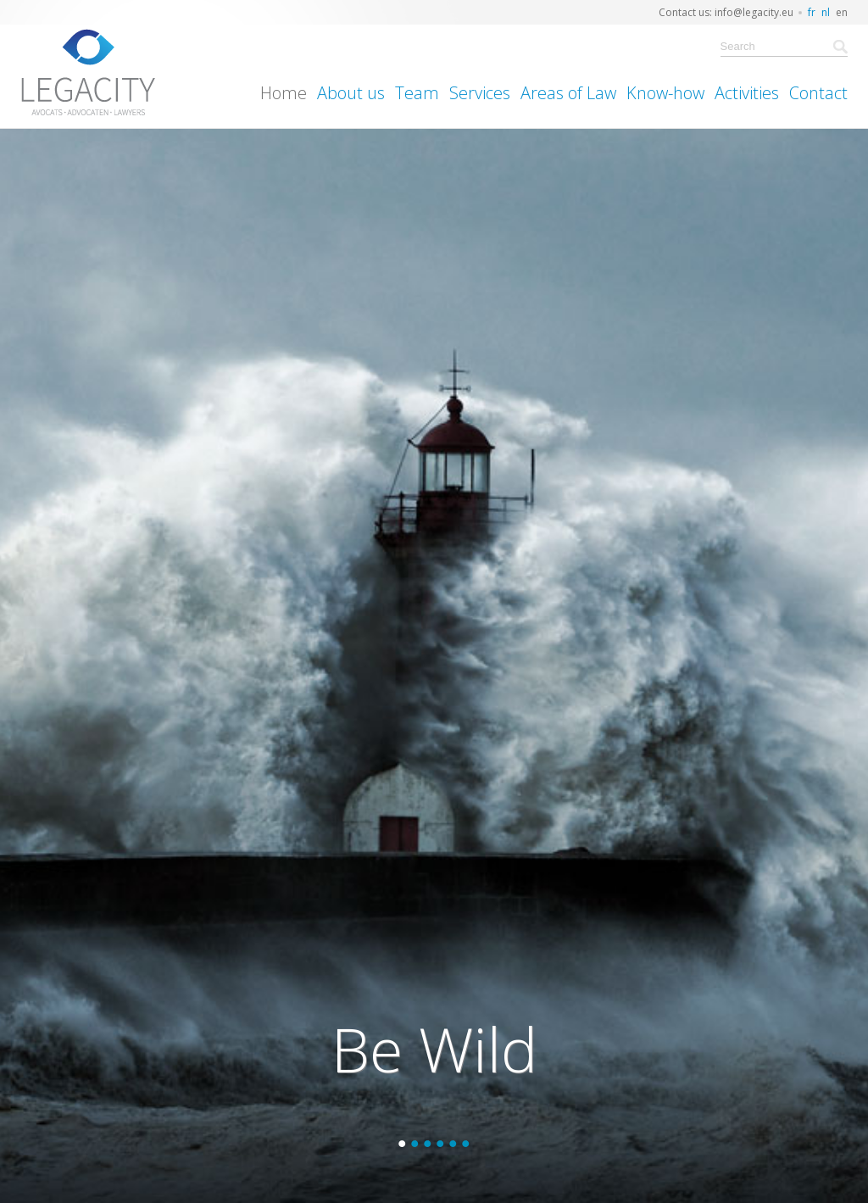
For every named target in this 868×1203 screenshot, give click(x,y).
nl (825, 12)
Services (479, 92)
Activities (747, 92)
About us (351, 92)
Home (283, 92)
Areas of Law (568, 92)
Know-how (665, 92)
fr (811, 12)
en (842, 12)
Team (417, 92)
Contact (818, 92)
